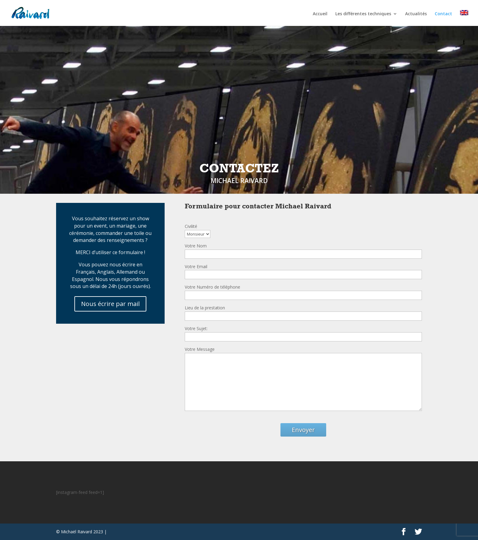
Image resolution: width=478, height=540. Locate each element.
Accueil (320, 14)
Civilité (191, 226)
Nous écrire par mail (110, 304)
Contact (443, 14)
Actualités (416, 14)
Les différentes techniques (363, 14)
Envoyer (303, 430)
